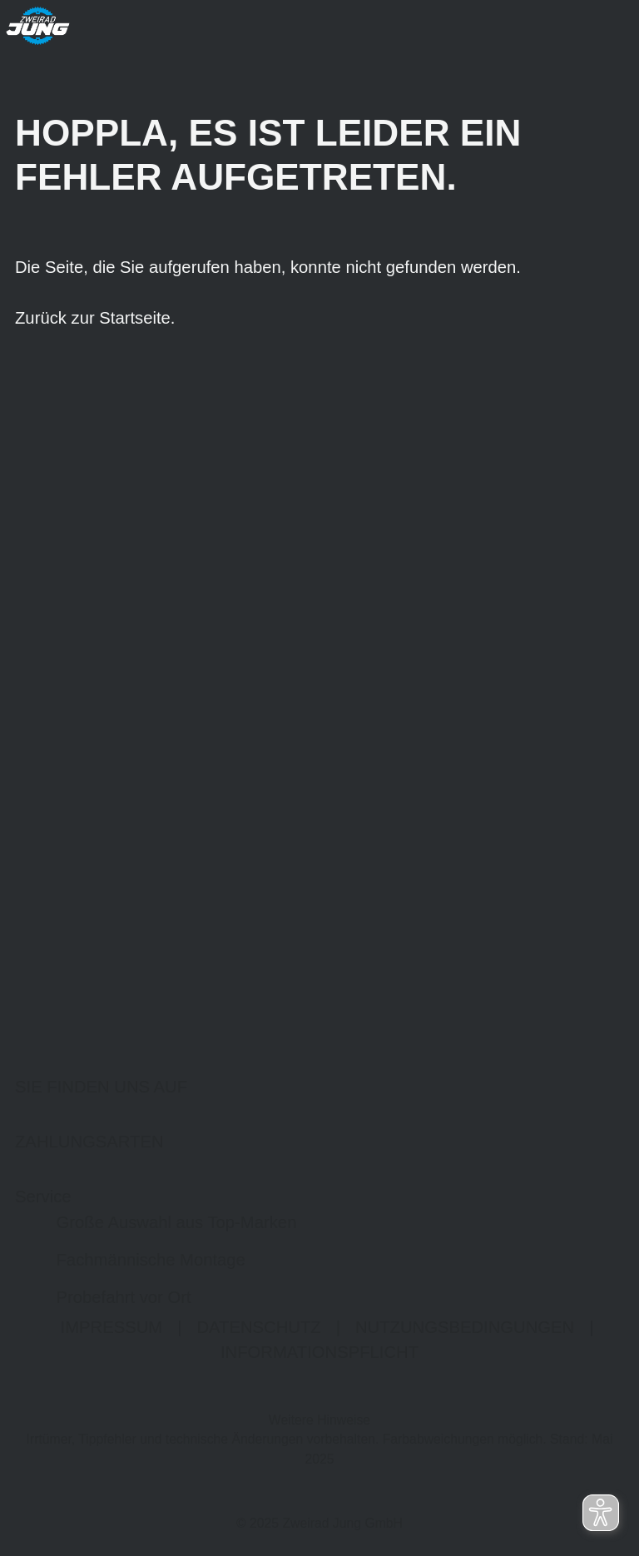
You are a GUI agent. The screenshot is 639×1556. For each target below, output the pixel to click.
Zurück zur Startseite (93, 319)
